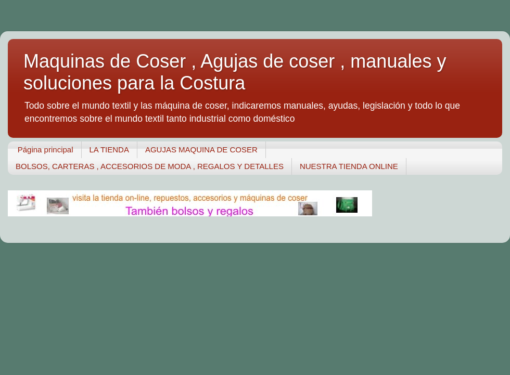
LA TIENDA (109, 149)
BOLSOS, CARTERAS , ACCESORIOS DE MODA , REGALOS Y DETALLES (150, 166)
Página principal (45, 149)
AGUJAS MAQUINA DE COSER (201, 149)
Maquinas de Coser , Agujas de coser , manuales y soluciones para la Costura (234, 72)
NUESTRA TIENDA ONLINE (349, 166)
